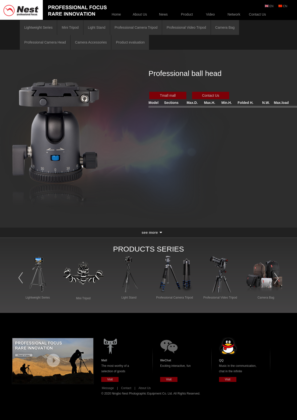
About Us (140, 14)
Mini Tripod (70, 27)
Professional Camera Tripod (136, 27)
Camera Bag (225, 27)
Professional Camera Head (45, 42)
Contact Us (257, 14)
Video (210, 14)
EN (269, 6)
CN (283, 6)
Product (187, 14)
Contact (126, 388)
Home (116, 14)
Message (108, 388)
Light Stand (96, 27)
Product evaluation (130, 42)
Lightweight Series (38, 27)
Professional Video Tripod (186, 27)
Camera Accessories (91, 42)
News (163, 14)
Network (233, 14)
